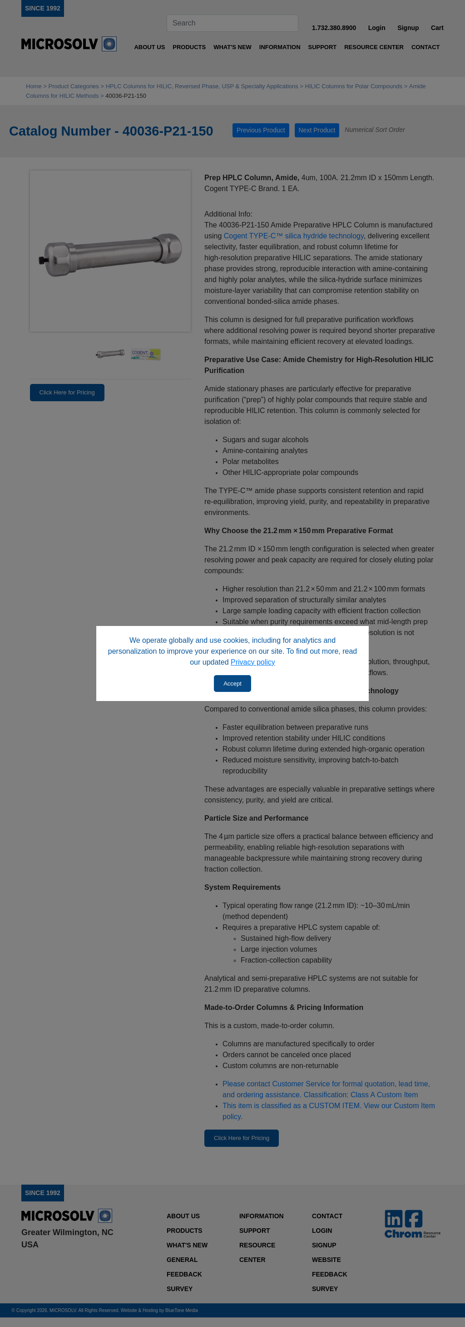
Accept (232, 683)
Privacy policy (253, 662)
